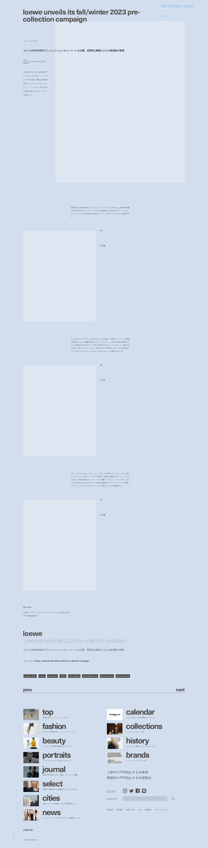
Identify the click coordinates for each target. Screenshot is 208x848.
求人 (140, 810)
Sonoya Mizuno (107, 676)
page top (28, 829)
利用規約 (148, 810)
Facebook (138, 791)
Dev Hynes (52, 676)
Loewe (42, 676)
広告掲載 (119, 810)
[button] (114, 234)
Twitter (131, 791)
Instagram (125, 791)
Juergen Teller (30, 676)
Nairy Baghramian (90, 676)
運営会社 (110, 810)
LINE (144, 791)
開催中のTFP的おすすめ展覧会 (129, 778)
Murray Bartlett (123, 676)
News (164, 15)
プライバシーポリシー (162, 810)
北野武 (62, 676)
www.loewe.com (32, 615)
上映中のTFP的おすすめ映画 (127, 772)
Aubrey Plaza (74, 676)
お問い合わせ (130, 810)
